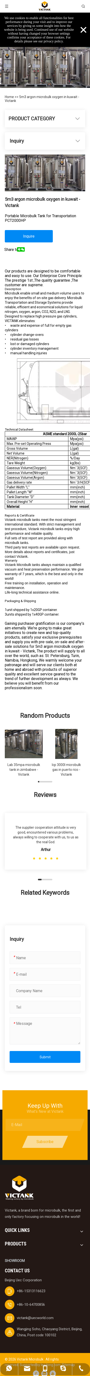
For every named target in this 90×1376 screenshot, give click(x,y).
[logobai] (19, 1188)
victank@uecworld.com (35, 1318)
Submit (45, 1057)
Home (10, 97)
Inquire (29, 236)
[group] (24, 753)
